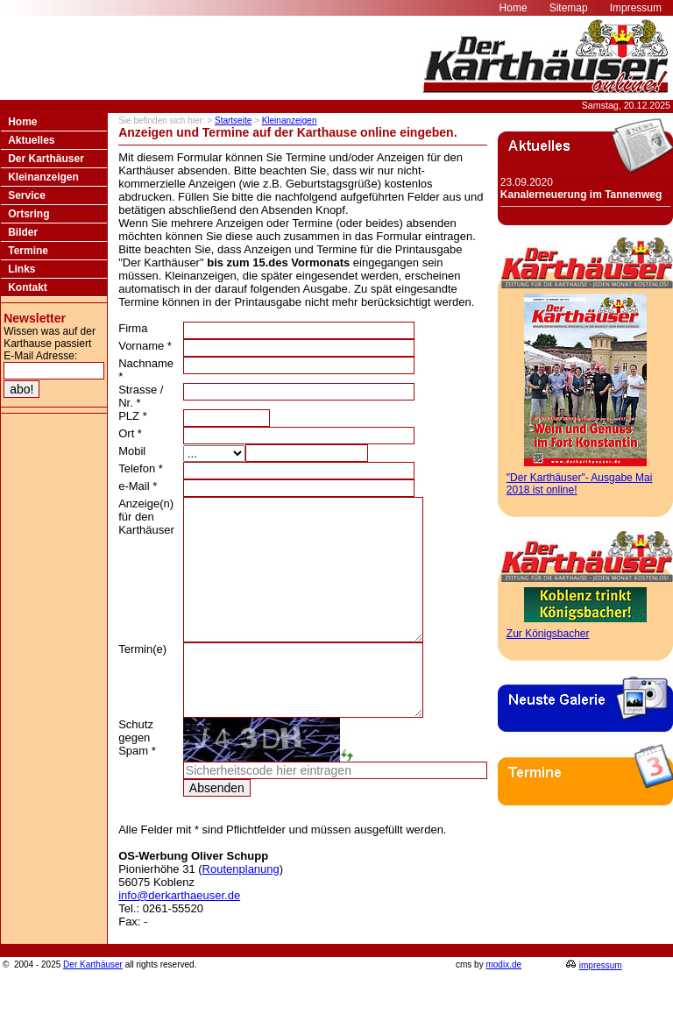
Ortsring (28, 214)
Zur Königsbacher (548, 633)
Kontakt (27, 287)
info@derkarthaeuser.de (179, 934)
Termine (28, 251)
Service (27, 195)
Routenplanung (241, 908)
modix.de (503, 1004)
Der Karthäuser (46, 158)
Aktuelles (31, 140)
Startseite (233, 120)
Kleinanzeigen (43, 177)
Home (22, 122)
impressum (600, 1005)
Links (21, 269)
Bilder (23, 232)
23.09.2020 (581, 188)
